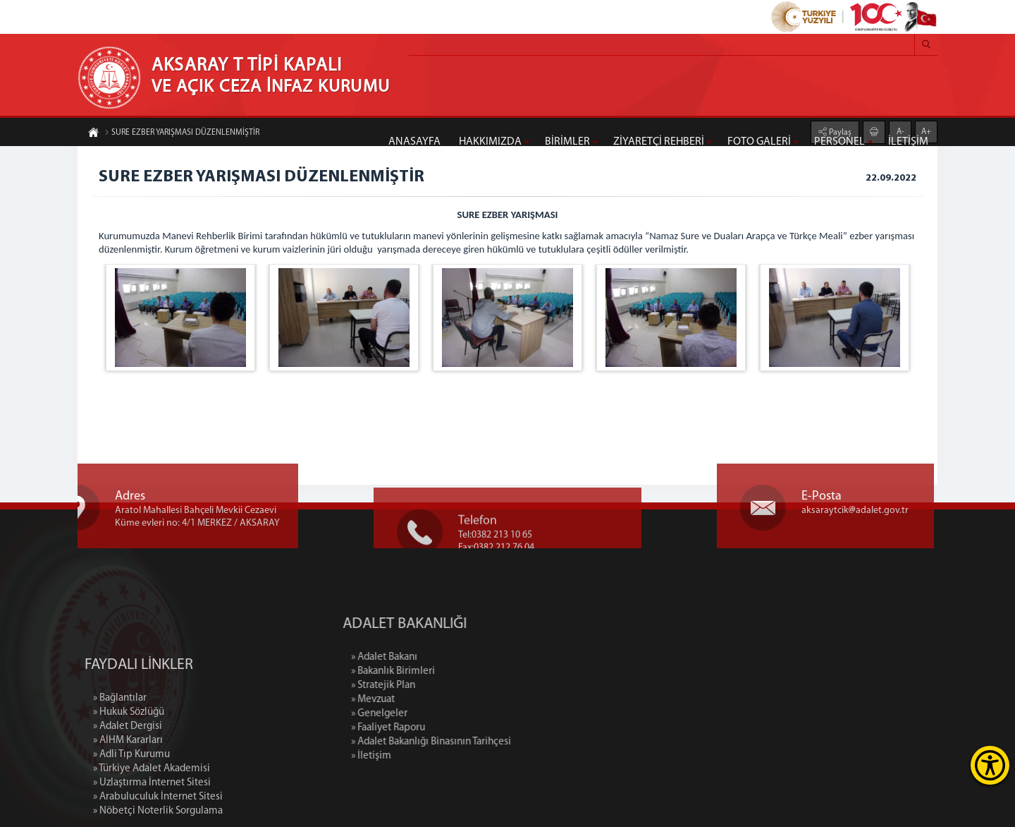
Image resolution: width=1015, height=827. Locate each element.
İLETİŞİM (908, 141)
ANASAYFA (414, 141)
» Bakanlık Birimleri (454, 671)
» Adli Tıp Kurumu (131, 812)
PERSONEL (839, 141)
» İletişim (432, 756)
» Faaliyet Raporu (449, 728)
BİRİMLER (567, 141)
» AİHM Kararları (128, 798)
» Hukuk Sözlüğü (128, 770)
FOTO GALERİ (759, 141)
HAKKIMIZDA (490, 141)
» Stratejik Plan (444, 685)
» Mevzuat (434, 699)
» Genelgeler (440, 713)
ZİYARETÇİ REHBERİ (658, 141)
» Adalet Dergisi (127, 784)
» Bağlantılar (120, 756)
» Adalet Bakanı (445, 657)
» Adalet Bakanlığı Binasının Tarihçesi (492, 742)
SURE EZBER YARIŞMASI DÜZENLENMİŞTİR (181, 133)
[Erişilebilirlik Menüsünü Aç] (990, 765)
